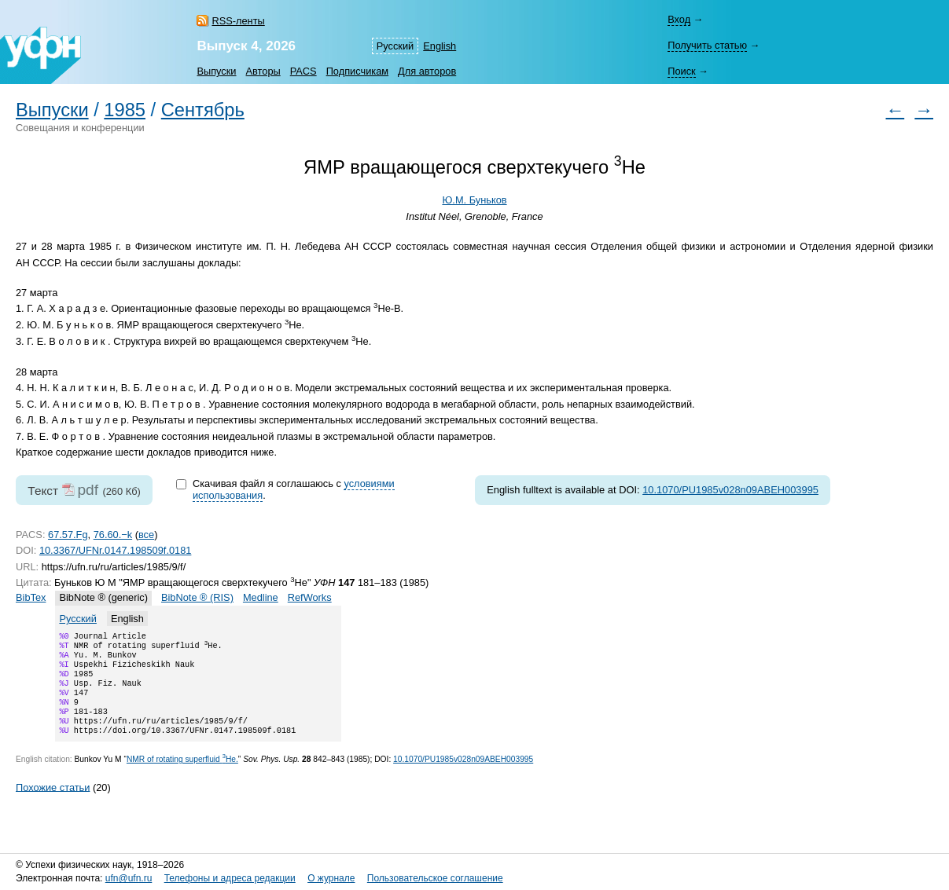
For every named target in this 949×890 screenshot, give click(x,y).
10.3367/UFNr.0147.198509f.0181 (115, 550)
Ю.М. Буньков (474, 200)
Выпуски (216, 71)
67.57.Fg (68, 534)
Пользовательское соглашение (435, 878)
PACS (303, 71)
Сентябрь (203, 110)
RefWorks (310, 597)
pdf (87, 490)
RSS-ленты (238, 21)
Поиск (681, 71)
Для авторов (427, 71)
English (439, 46)
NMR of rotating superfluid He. (182, 776)
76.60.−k (113, 534)
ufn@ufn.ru (129, 878)
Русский (395, 46)
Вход (679, 19)
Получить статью (707, 45)
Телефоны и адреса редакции (230, 878)
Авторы (263, 71)
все (146, 534)
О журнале (331, 878)
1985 (124, 110)
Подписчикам (357, 71)
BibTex (31, 597)
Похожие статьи (53, 804)
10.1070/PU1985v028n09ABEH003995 (730, 490)
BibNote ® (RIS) (197, 597)
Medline (260, 597)
